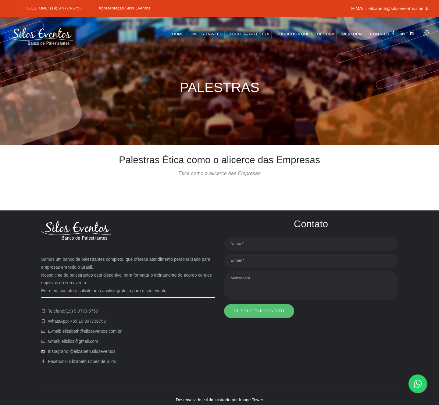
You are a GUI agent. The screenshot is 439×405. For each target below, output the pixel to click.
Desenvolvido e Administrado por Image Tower (219, 399)
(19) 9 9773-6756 (66, 8)
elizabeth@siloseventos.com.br (399, 8)
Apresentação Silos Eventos (124, 8)
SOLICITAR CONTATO (263, 311)
